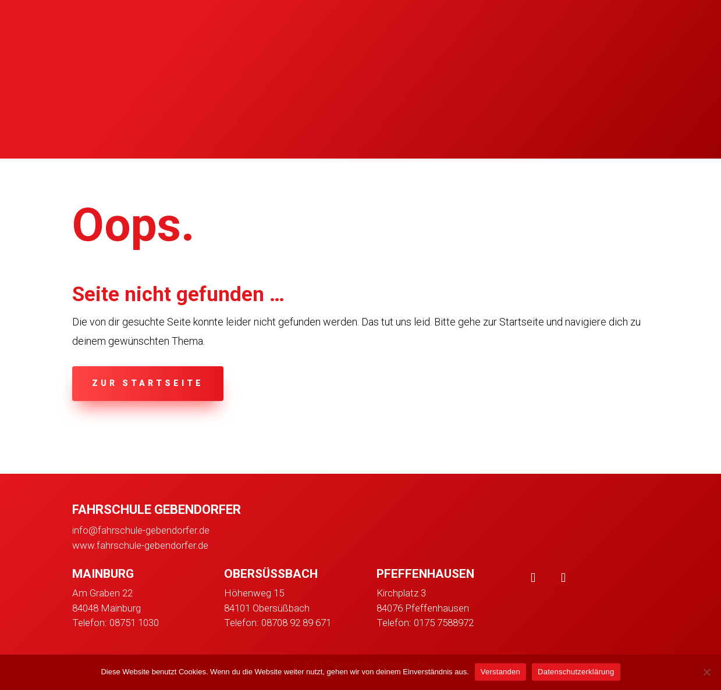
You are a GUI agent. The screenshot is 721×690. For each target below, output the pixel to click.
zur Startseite (148, 383)
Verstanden (500, 671)
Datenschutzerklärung (576, 671)
